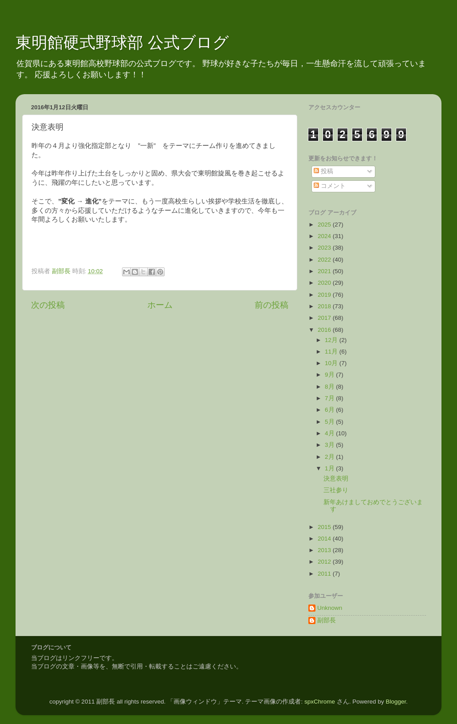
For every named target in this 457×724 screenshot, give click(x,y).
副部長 (326, 620)
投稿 (323, 171)
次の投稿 (48, 305)
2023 (325, 247)
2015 (325, 527)
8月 (330, 386)
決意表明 (335, 478)
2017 (325, 317)
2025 (325, 224)
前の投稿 (271, 305)
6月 (330, 409)
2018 (325, 306)
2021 (325, 271)
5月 (330, 421)
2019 (325, 294)
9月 (330, 374)
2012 (325, 561)
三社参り (335, 490)
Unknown (329, 608)
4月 (330, 433)
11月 (332, 351)
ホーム (160, 305)
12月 (332, 340)
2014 (325, 538)
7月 (330, 398)
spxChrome (319, 701)
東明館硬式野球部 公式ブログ (122, 42)
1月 (330, 468)
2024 (325, 236)
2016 (325, 329)
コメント (330, 186)
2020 (325, 282)
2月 (330, 456)
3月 (330, 445)
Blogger (396, 701)
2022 (325, 259)
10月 (332, 363)
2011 (325, 573)
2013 (325, 550)
